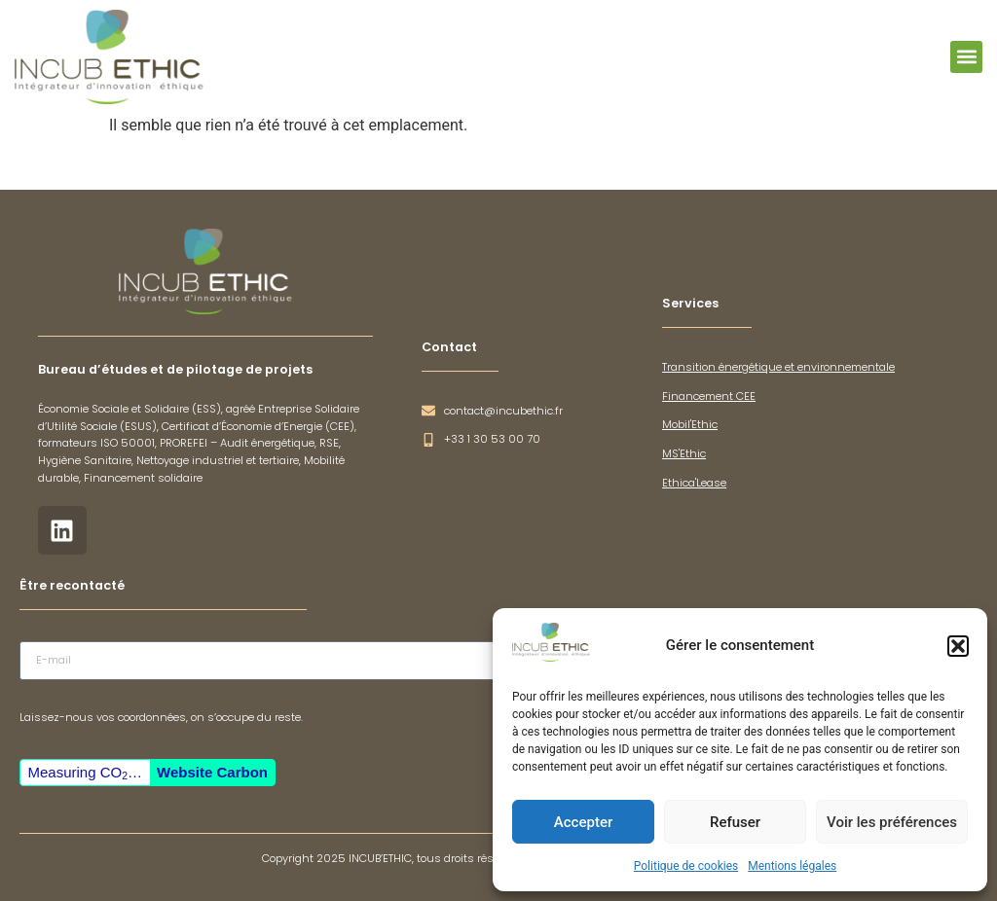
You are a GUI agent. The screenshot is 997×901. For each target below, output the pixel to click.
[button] (958, 646)
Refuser (735, 822)
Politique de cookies (686, 866)
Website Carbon (212, 772)
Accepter (583, 822)
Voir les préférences (892, 822)
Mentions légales (792, 866)
